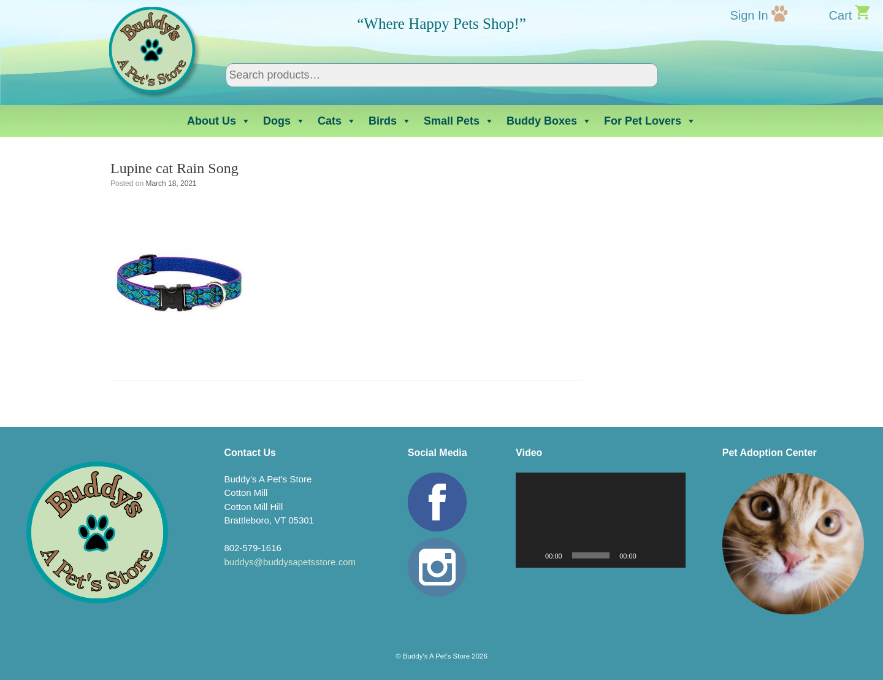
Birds (390, 121)
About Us (219, 121)
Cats (337, 121)
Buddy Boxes (549, 121)
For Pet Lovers (650, 121)
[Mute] (650, 555)
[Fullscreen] (669, 555)
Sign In (749, 15)
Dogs (284, 121)
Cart (840, 15)
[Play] (532, 555)
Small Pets (459, 121)
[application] (601, 520)
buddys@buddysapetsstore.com (290, 562)
